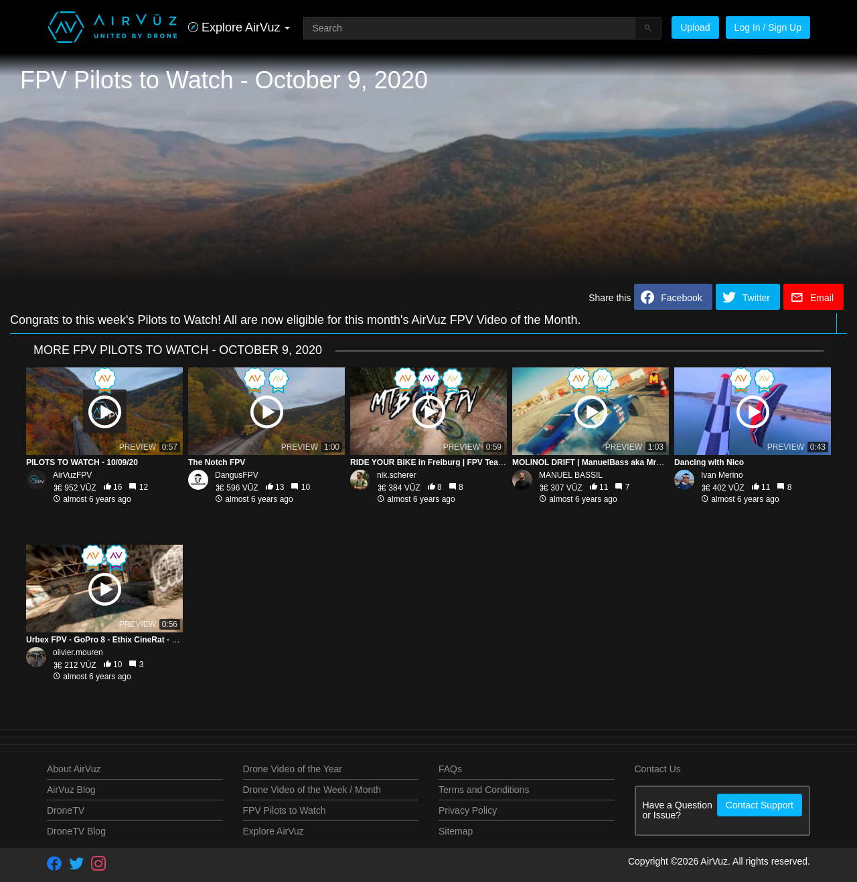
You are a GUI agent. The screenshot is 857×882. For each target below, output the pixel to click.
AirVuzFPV (72, 475)
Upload (695, 27)
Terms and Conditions (484, 789)
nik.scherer (396, 475)
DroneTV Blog (76, 831)
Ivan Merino (722, 475)
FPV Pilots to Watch (284, 810)
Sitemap (456, 831)
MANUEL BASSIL (571, 475)
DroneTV (65, 810)
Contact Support (759, 805)
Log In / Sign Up (767, 27)
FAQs (450, 769)
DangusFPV (236, 475)
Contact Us (658, 769)
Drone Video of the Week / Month (312, 789)
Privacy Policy (468, 810)
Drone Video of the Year (292, 769)
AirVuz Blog (71, 789)
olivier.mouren (78, 652)
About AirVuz (73, 769)
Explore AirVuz (273, 831)
